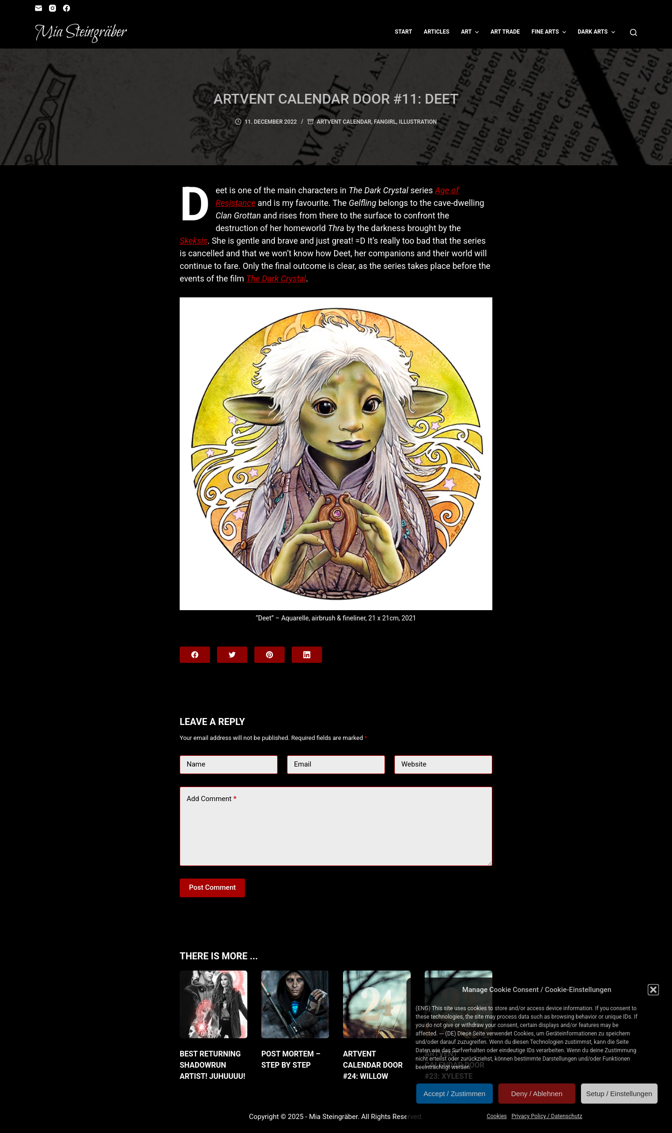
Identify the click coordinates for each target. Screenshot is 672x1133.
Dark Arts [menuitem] (597, 32)
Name (196, 764)
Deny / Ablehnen (536, 1094)
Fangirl (385, 122)
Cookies (497, 1116)
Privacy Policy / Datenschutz (546, 1116)
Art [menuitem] (471, 32)
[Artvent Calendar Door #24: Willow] (377, 1004)
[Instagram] (52, 8)
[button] (653, 989)
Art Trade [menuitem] (505, 31)
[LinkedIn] (307, 655)
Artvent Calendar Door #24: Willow (373, 1065)
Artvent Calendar (344, 122)
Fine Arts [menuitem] (550, 32)
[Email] (38, 8)
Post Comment (212, 887)
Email (302, 764)
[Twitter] (232, 655)
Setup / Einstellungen (619, 1094)
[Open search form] (633, 32)
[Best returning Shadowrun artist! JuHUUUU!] (213, 1004)
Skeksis (193, 241)
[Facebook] (66, 8)
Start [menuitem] (403, 31)
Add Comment (212, 799)
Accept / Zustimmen (455, 1094)
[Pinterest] (269, 655)
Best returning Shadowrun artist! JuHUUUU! (212, 1065)
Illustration (418, 122)
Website (414, 764)
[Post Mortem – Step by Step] (295, 1004)
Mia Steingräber (80, 32)
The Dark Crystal (276, 278)
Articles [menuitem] (436, 31)
